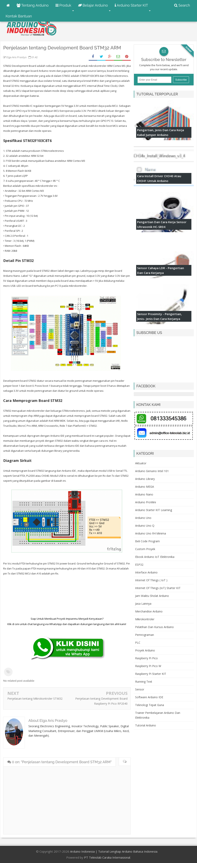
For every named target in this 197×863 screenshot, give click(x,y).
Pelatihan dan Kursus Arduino (154, 627)
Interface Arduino (146, 572)
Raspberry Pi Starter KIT (150, 674)
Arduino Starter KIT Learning (153, 510)
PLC (137, 642)
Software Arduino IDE (149, 697)
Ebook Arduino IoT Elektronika (154, 557)
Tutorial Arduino (145, 725)
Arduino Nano (144, 494)
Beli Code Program (147, 541)
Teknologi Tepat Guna (149, 705)
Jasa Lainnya (143, 603)
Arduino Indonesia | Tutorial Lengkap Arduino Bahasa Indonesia (113, 851)
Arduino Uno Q (144, 525)
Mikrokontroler (144, 619)
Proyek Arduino (145, 650)
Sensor (139, 689)
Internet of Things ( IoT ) (151, 580)
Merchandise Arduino (149, 611)
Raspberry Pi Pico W (148, 666)
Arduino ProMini (145, 502)
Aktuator (140, 463)
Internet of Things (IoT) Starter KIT (158, 588)
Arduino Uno (143, 518)
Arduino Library (145, 479)
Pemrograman (144, 635)
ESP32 (139, 564)
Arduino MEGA (144, 486)
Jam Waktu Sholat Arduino (152, 596)
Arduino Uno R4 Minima (150, 533)
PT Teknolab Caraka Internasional (107, 857)
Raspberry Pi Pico (146, 658)
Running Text (143, 681)
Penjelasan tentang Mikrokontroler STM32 (34, 698)
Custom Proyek (145, 549)
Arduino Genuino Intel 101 (152, 471)
